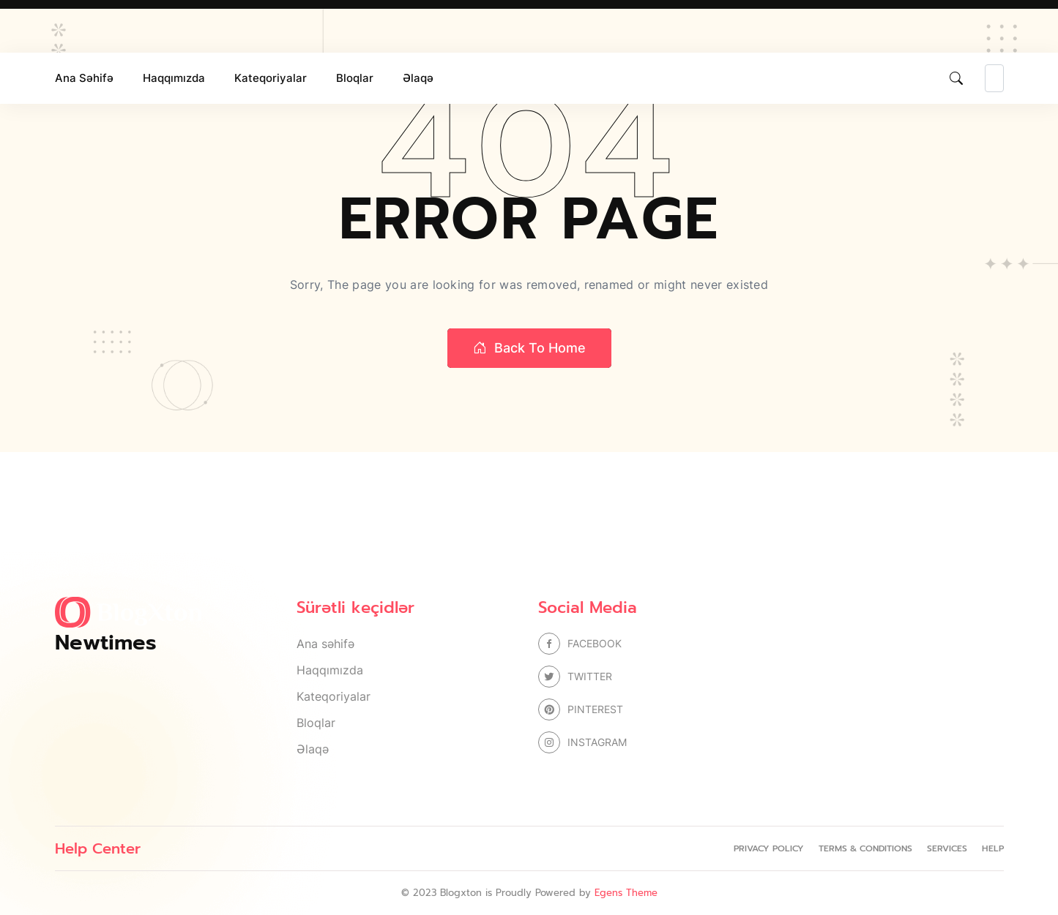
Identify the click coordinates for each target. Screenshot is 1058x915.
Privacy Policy (769, 848)
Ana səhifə (84, 78)
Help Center (98, 848)
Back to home (529, 348)
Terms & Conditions (865, 848)
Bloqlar (354, 78)
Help (993, 848)
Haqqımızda (174, 78)
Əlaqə (418, 78)
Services (947, 848)
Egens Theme (626, 893)
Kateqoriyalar (270, 78)
